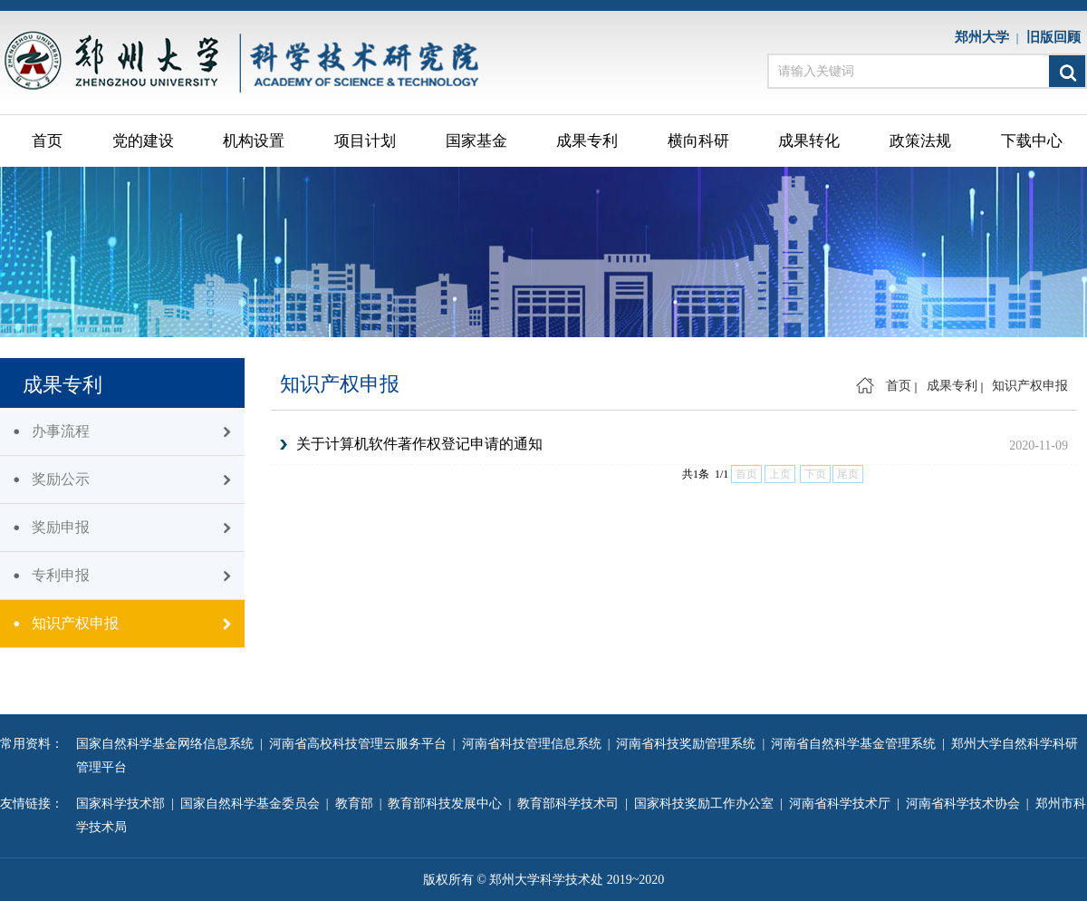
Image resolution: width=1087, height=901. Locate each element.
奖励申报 (61, 527)
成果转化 (809, 141)
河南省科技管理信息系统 (535, 744)
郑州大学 (985, 37)
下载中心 (1032, 141)
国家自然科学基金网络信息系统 (168, 744)
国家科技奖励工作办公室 (707, 803)
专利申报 (61, 575)
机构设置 (253, 141)
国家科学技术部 (123, 803)
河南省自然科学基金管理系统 (856, 744)
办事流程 (61, 431)
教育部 (357, 803)
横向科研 (698, 141)
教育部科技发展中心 (448, 803)
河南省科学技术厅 (843, 803)
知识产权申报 (75, 623)
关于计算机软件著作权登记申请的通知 (419, 443)
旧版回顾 (1057, 37)
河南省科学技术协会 (966, 803)
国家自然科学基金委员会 (253, 803)
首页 (47, 141)
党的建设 (143, 141)
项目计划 (365, 141)
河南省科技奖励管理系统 (689, 744)
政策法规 (920, 141)
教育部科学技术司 (571, 803)
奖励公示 (61, 479)
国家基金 (476, 141)
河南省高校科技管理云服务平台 (361, 744)
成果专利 (587, 141)
